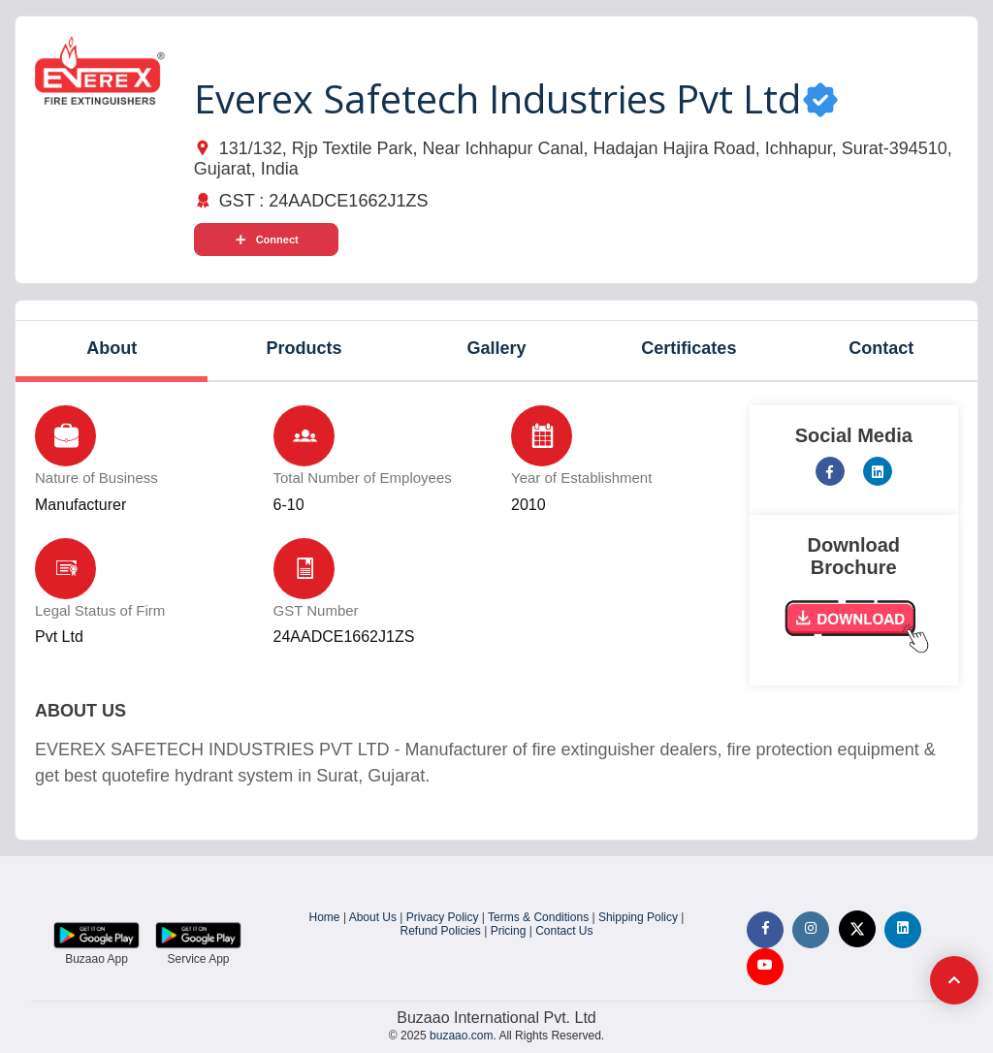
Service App (198, 959)
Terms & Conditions (538, 917)
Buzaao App (96, 959)
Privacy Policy (442, 917)
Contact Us (564, 931)
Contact (881, 348)
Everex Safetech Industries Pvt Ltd (497, 98)
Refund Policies (440, 931)
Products (304, 348)
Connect (266, 239)
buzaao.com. (463, 1035)
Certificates (688, 348)
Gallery (496, 348)
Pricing (509, 931)
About (111, 348)
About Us (373, 917)
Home (324, 917)
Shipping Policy (638, 917)
